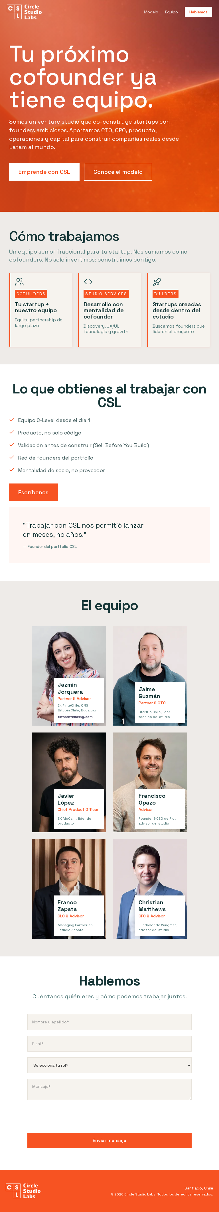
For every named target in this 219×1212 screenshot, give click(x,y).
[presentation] (70, 1117)
